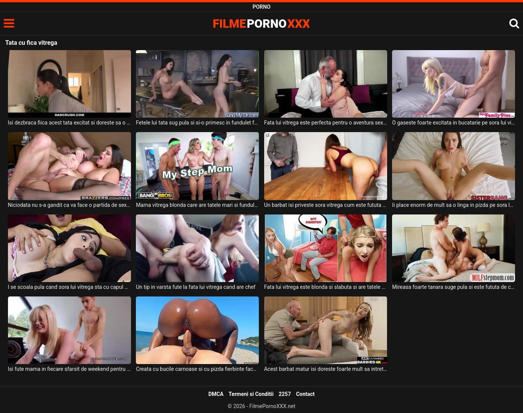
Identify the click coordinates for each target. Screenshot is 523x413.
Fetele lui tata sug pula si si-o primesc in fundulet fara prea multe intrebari (197, 123)
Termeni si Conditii (250, 394)
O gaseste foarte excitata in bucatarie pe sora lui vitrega (453, 123)
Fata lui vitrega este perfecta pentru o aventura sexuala (325, 123)
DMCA (216, 394)
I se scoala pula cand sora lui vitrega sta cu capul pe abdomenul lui (69, 287)
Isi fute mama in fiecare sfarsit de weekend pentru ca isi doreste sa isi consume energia (69, 369)
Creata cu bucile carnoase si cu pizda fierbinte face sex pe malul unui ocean (197, 369)
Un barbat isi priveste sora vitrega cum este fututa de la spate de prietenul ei (325, 205)
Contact (305, 394)
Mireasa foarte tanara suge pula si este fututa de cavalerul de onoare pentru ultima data (453, 287)
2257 (285, 394)
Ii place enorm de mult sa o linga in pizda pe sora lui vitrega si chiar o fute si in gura (453, 205)
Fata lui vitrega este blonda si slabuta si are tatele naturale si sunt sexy (325, 287)
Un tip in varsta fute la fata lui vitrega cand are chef (195, 287)
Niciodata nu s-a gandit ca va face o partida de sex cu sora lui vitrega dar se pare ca (69, 205)
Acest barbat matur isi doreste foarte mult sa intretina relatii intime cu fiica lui (325, 369)
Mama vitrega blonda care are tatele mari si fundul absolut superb (197, 205)
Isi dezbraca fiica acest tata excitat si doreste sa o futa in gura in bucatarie (69, 123)
